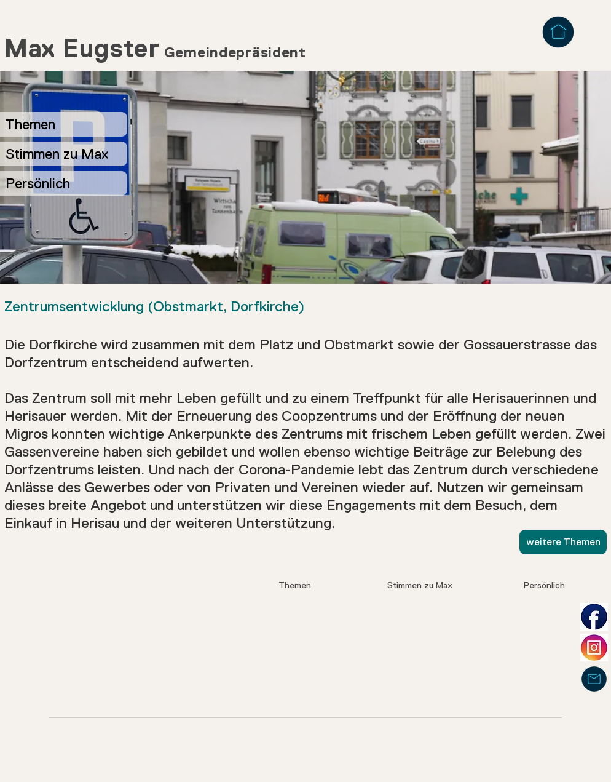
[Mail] (594, 679)
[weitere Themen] (563, 542)
